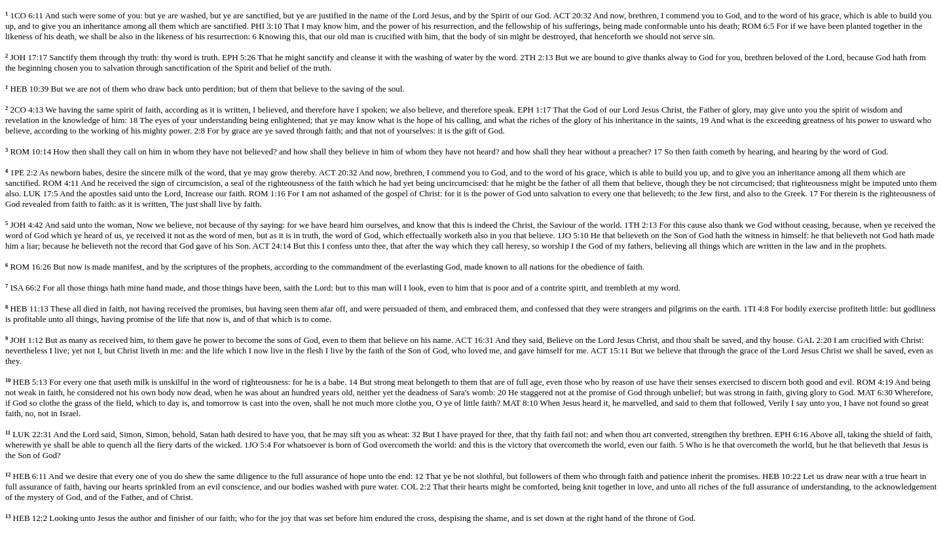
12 (7, 475)
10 (7, 380)
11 (7, 433)
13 (7, 517)
